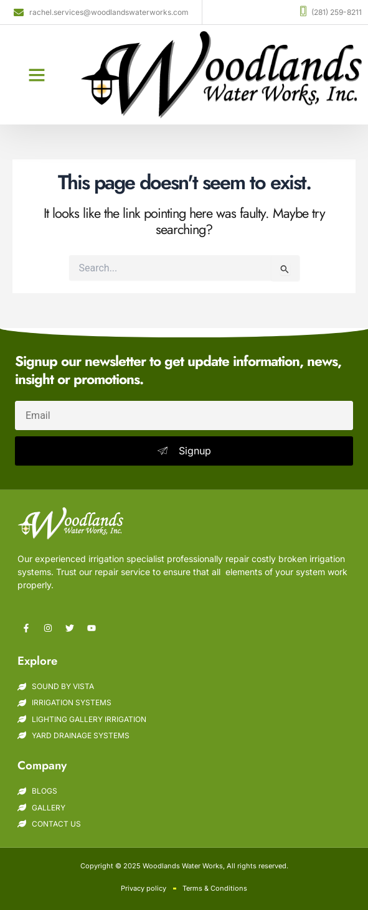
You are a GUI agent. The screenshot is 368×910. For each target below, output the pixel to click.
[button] (37, 75)
